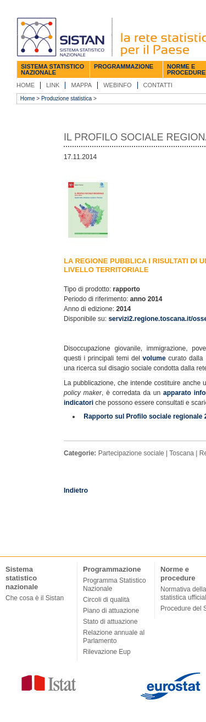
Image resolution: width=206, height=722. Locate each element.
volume (156, 358)
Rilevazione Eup (107, 652)
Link (52, 85)
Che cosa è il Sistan (34, 598)
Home (25, 85)
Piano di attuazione (111, 610)
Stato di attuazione (110, 621)
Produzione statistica (66, 98)
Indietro (76, 490)
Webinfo (117, 85)
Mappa (81, 85)
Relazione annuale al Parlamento (113, 637)
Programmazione (123, 66)
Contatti (157, 85)
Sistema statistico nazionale (52, 69)
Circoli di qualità (106, 599)
